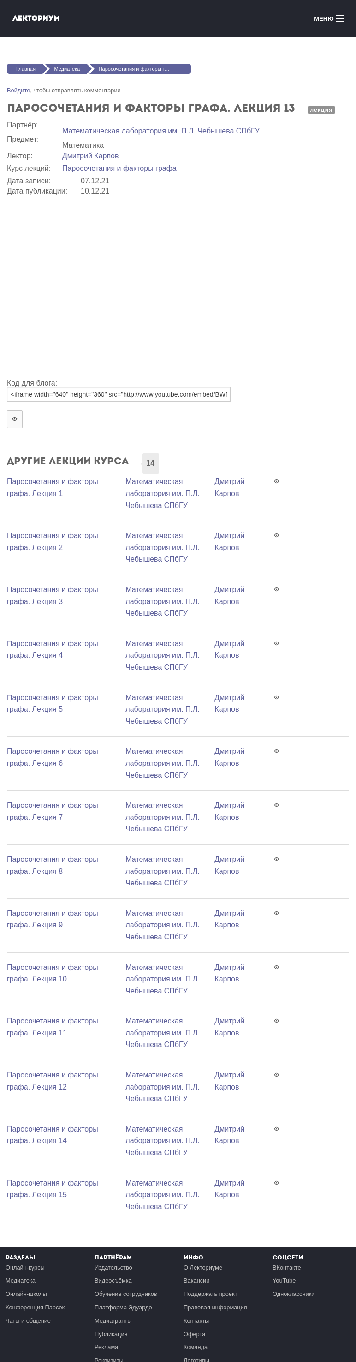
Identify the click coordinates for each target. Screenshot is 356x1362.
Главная (26, 69)
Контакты (196, 1320)
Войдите (18, 90)
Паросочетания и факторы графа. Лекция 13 (145, 69)
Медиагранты (113, 1320)
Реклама (106, 1347)
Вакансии (196, 1280)
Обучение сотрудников (126, 1293)
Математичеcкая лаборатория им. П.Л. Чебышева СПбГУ (161, 131)
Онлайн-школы (26, 1293)
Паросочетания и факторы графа (119, 168)
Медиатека (67, 69)
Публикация (111, 1334)
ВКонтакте (287, 1267)
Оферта (194, 1334)
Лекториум (36, 18)
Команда (196, 1347)
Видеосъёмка (113, 1280)
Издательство (113, 1267)
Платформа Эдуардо (123, 1307)
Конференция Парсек (35, 1307)
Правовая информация (215, 1307)
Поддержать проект (210, 1293)
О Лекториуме (203, 1267)
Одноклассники (293, 1293)
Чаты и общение (28, 1320)
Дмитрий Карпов (90, 156)
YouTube (284, 1280)
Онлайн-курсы (25, 1267)
